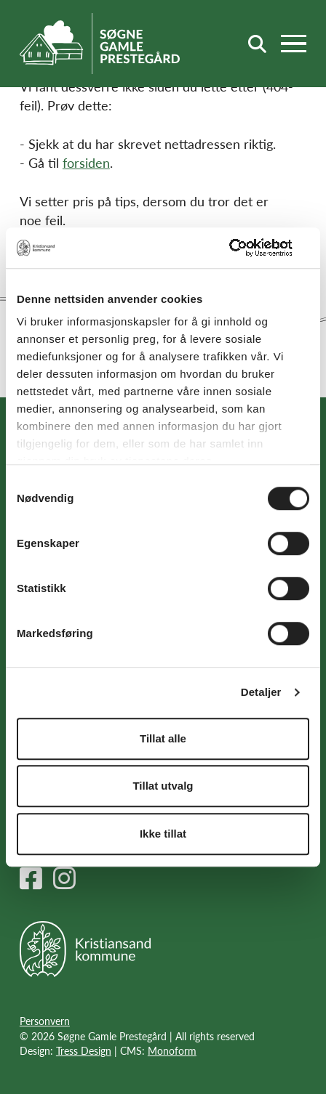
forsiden (86, 162)
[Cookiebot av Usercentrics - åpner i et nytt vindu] (245, 247)
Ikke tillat (163, 833)
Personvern (45, 1020)
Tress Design (83, 1050)
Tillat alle (163, 738)
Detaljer (261, 692)
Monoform (172, 1050)
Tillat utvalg (162, 785)
